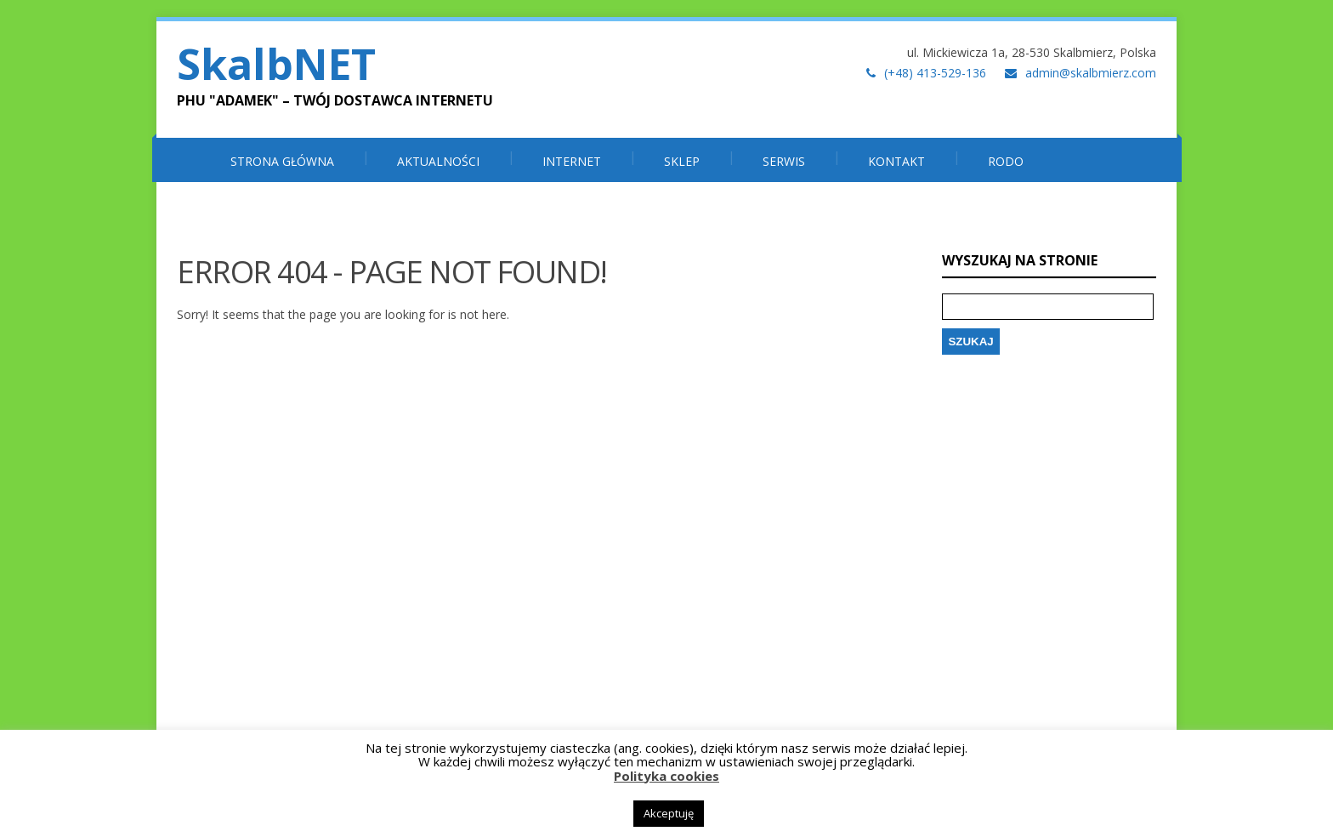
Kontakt (896, 161)
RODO (1006, 161)
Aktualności (438, 161)
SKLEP (682, 161)
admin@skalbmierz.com (1090, 73)
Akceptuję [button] (669, 813)
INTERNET (571, 161)
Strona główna (282, 161)
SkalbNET (276, 64)
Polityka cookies (666, 775)
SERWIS (784, 161)
